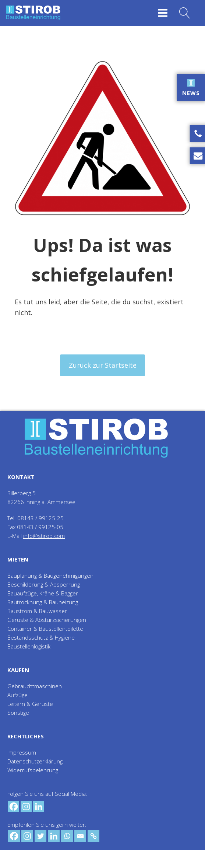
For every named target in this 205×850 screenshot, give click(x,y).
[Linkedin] (38, 806)
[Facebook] (13, 806)
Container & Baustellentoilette (45, 628)
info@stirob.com (44, 535)
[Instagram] (26, 806)
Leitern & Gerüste (30, 703)
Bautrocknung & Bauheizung (42, 602)
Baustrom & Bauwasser (37, 611)
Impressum (21, 752)
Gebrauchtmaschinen (34, 686)
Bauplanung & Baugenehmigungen (50, 575)
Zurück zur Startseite (103, 365)
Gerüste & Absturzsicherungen (46, 619)
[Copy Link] (93, 836)
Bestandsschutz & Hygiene (41, 637)
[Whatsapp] (67, 836)
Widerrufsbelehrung (32, 770)
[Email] (80, 836)
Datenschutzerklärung (35, 761)
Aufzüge (17, 695)
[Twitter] (40, 836)
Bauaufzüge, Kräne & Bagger (42, 593)
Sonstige (18, 712)
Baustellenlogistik (28, 646)
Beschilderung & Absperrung (43, 584)
